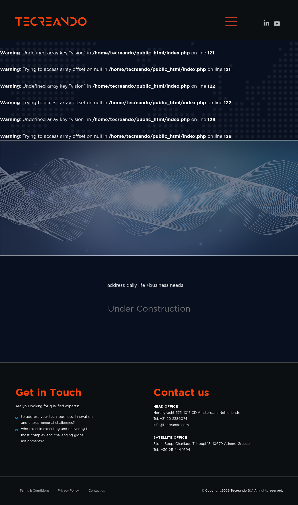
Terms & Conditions (34, 490)
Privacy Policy (68, 490)
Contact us (97, 490)
